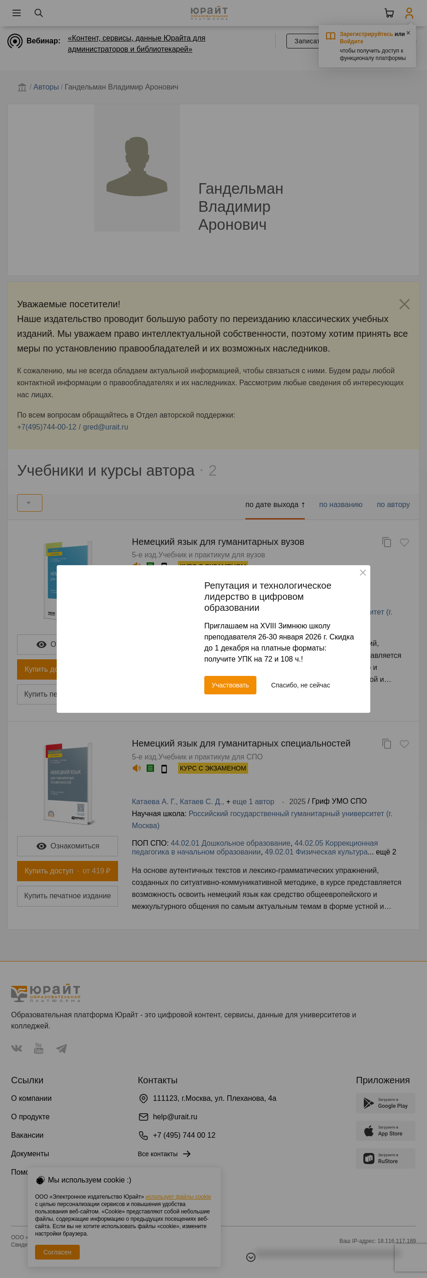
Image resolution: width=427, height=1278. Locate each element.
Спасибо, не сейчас (300, 685)
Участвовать (230, 685)
